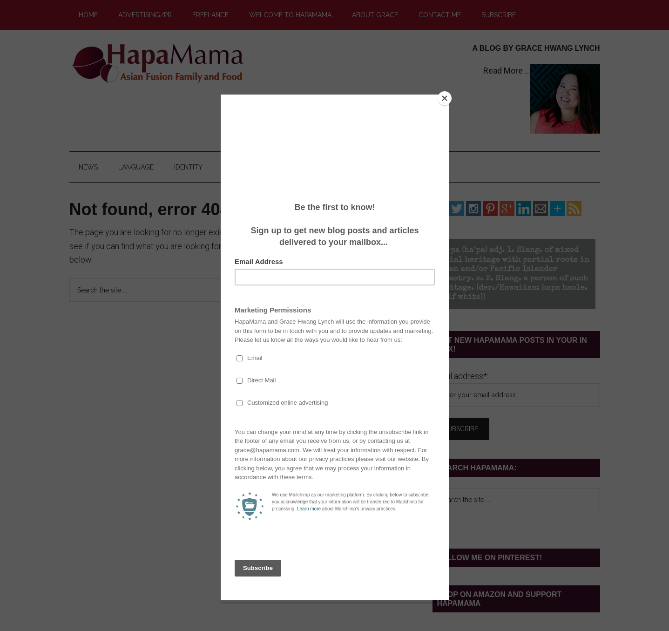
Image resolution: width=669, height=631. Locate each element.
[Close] (446, 97)
